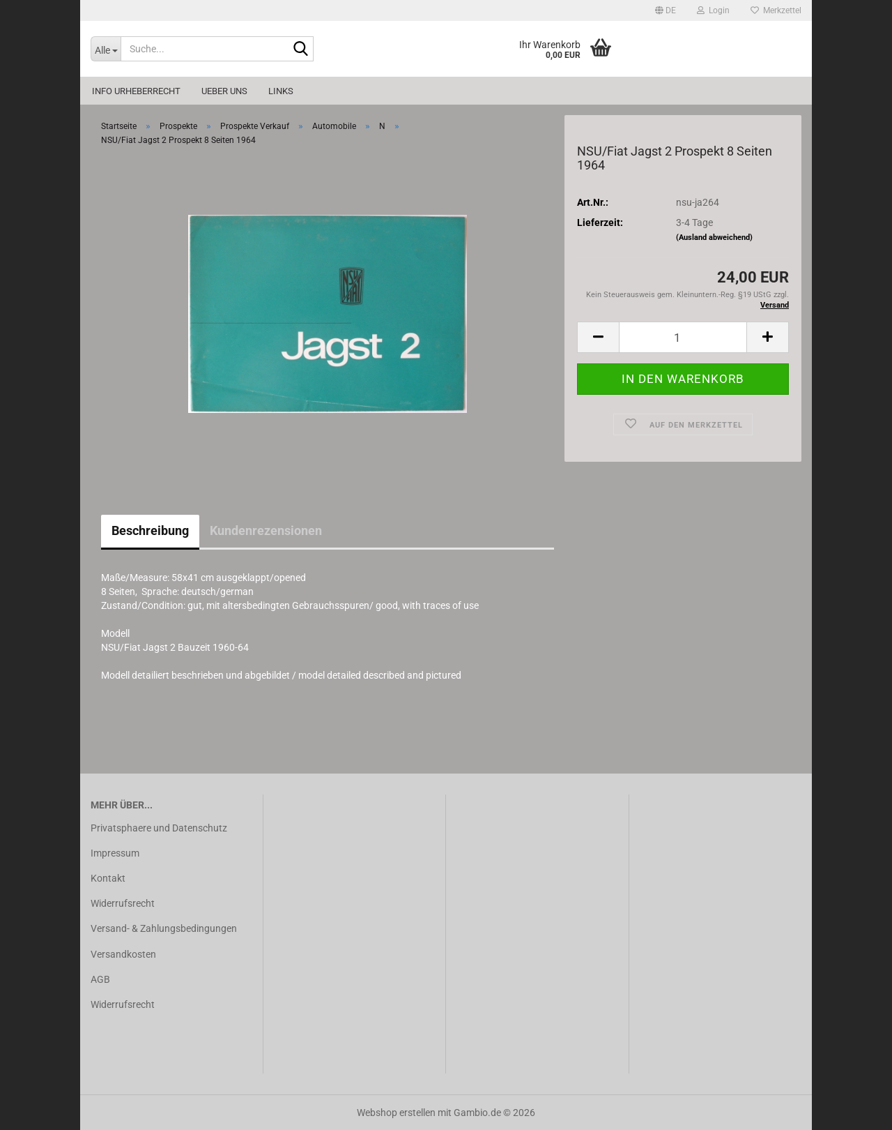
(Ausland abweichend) (714, 237)
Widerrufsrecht (123, 903)
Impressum (115, 853)
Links (280, 91)
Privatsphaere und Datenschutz (159, 828)
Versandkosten (123, 954)
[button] (665, 10)
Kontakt (108, 878)
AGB (100, 979)
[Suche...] (106, 48)
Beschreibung (150, 530)
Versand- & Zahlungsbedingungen (164, 928)
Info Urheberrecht (136, 91)
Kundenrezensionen (266, 530)
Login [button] (713, 10)
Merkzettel (776, 10)
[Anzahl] (683, 337)
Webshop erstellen (396, 1112)
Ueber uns (224, 91)
